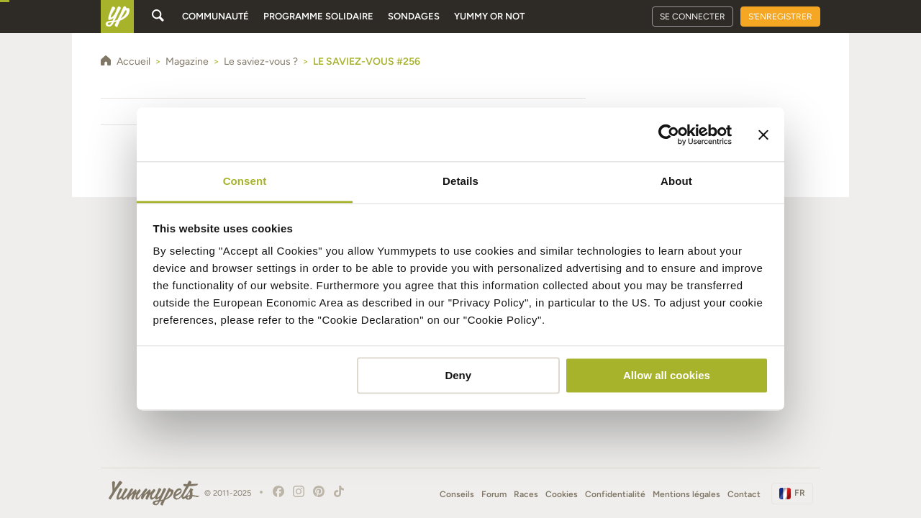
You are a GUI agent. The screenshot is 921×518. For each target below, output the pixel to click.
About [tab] (676, 181)
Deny (458, 375)
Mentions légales (686, 494)
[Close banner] (763, 135)
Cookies (561, 494)
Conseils (457, 494)
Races (526, 494)
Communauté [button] (215, 16)
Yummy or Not (489, 16)
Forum (494, 494)
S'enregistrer (780, 17)
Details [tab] (460, 181)
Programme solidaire (318, 16)
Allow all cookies (666, 375)
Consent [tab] (245, 181)
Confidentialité (615, 494)
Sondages (414, 16)
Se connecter (692, 17)
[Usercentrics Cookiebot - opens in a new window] (669, 134)
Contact (744, 494)
